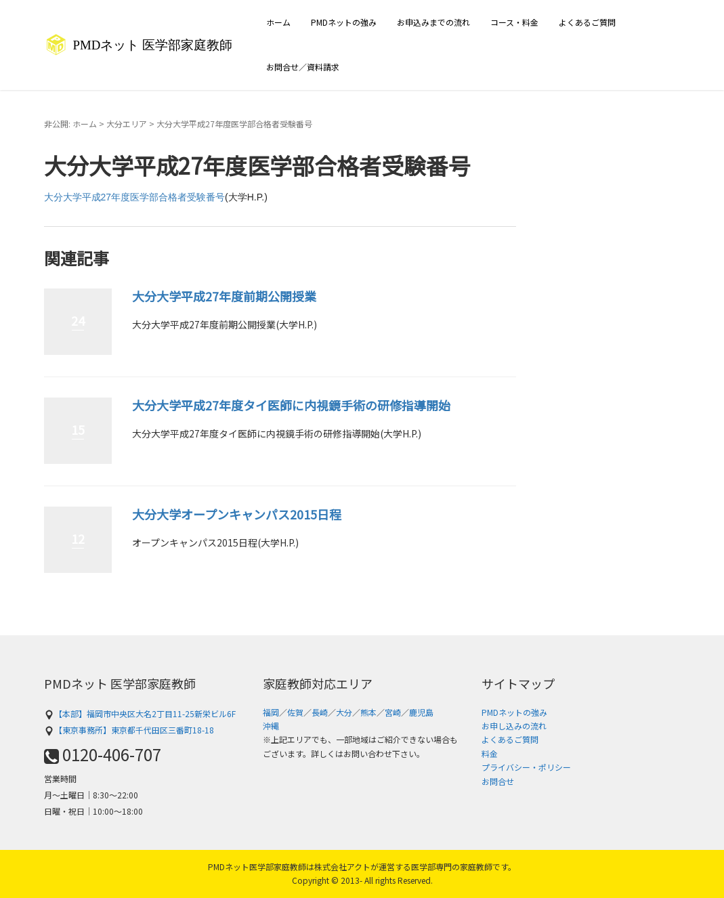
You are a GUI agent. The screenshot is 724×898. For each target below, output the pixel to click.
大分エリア (126, 123)
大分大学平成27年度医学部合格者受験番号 (135, 197)
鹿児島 (421, 712)
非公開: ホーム (70, 123)
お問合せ (498, 781)
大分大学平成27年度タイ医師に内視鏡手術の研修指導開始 (291, 405)
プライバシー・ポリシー (526, 767)
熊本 (368, 712)
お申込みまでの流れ (433, 22)
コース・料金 (514, 22)
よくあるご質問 (587, 22)
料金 (490, 753)
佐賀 (295, 712)
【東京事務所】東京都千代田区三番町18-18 (129, 729)
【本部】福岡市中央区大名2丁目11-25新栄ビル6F (140, 713)
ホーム (278, 22)
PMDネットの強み (344, 22)
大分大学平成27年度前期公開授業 (224, 296)
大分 (344, 712)
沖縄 (271, 725)
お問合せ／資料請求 (302, 66)
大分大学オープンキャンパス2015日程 (236, 514)
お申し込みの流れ (514, 725)
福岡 (271, 712)
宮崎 (393, 712)
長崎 (320, 712)
